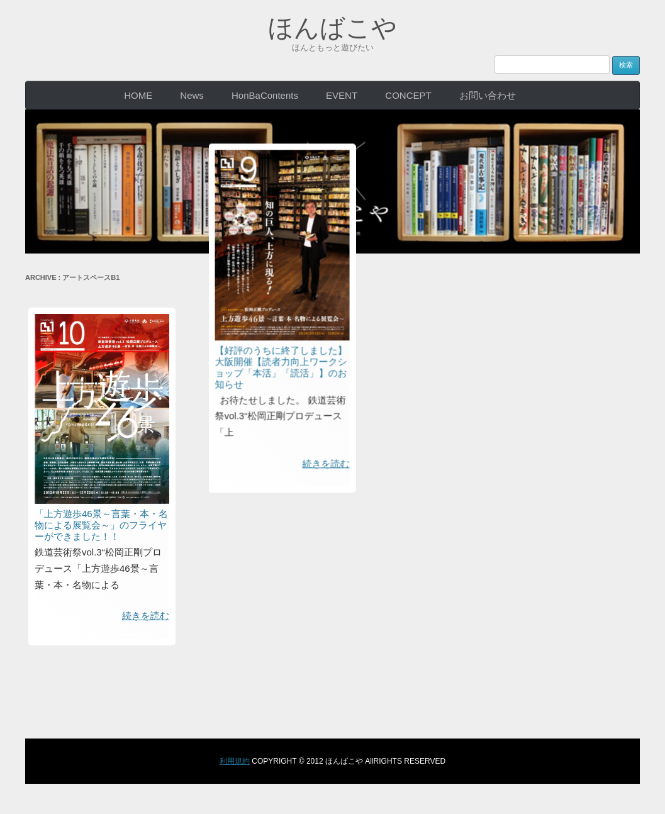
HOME (138, 95)
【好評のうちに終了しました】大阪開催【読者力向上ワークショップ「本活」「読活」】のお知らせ (299, 254)
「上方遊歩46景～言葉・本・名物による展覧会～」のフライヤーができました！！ (101, 525)
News (192, 95)
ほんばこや (332, 27)
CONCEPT (408, 95)
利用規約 (235, 761)
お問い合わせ (487, 95)
